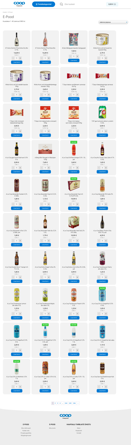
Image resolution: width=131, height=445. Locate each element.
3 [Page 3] (57, 403)
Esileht (5, 12)
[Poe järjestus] (113, 22)
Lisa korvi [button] (16, 62)
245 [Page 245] (70, 403)
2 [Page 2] (55, 403)
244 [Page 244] (66, 403)
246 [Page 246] (74, 403)
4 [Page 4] (60, 403)
